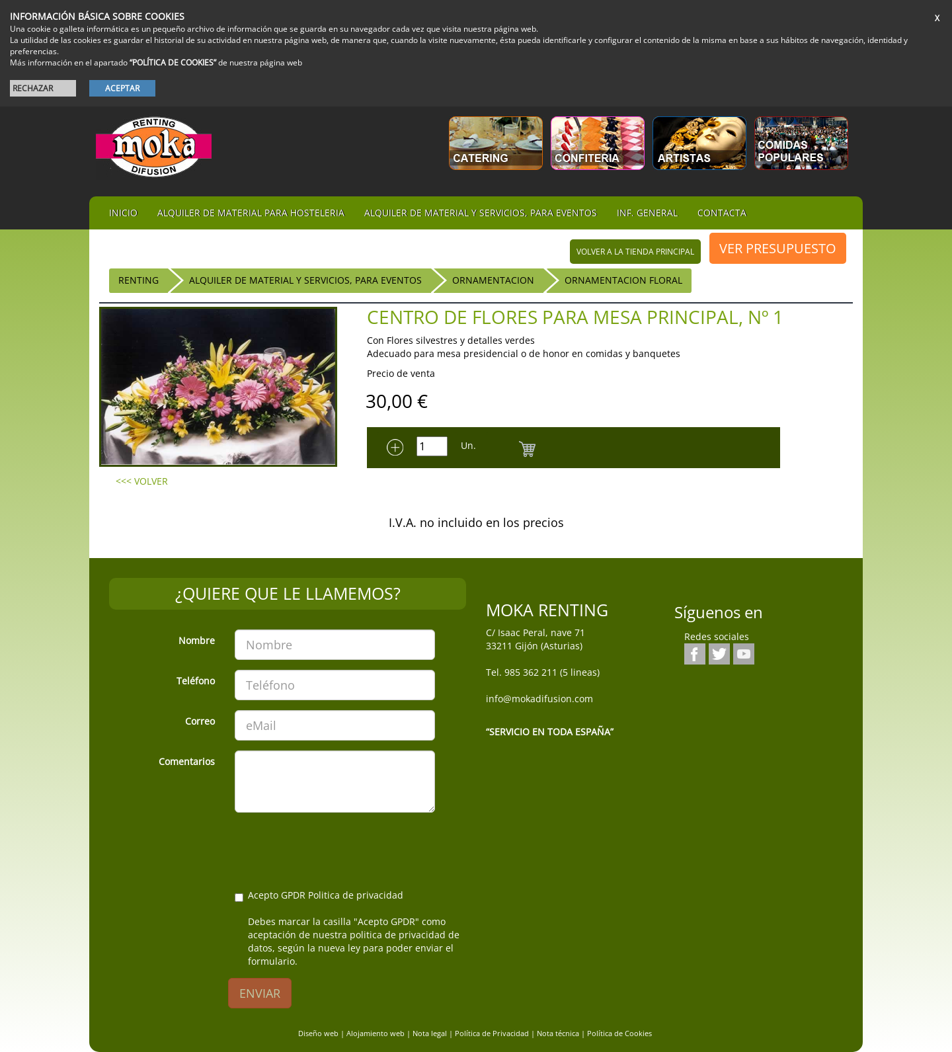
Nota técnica (558, 1033)
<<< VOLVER (142, 481)
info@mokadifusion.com (539, 698)
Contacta (721, 212)
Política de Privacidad (492, 1033)
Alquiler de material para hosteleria (250, 212)
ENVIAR (259, 993)
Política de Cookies (619, 1033)
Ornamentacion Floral (623, 280)
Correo (200, 721)
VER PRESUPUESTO (777, 248)
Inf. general (647, 212)
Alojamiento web (375, 1033)
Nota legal (430, 1033)
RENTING (138, 280)
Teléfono (196, 680)
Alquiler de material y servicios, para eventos (480, 212)
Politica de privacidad (355, 895)
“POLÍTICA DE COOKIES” (173, 62)
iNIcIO (123, 212)
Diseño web (318, 1033)
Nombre (196, 640)
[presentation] (335, 848)
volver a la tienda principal (635, 251)
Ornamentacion (493, 280)
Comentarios (187, 761)
